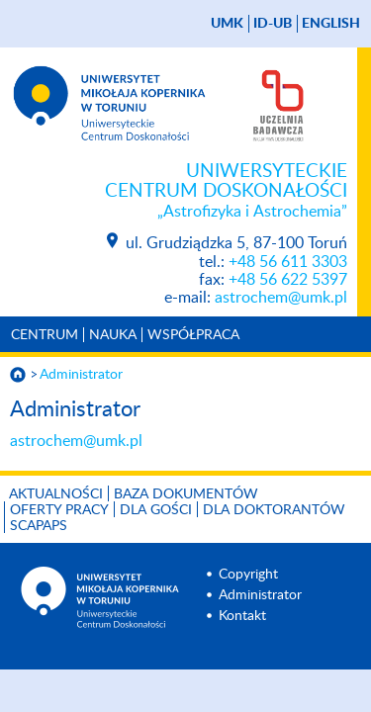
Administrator (81, 375)
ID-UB (272, 24)
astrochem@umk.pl (281, 298)
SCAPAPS (38, 526)
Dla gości (156, 510)
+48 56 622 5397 (288, 280)
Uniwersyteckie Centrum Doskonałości (173, 192)
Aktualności (56, 494)
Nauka (113, 335)
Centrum (44, 335)
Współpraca (193, 335)
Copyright (248, 574)
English (331, 24)
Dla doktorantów (274, 510)
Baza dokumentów (186, 494)
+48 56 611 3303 (288, 262)
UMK (227, 24)
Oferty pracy (59, 510)
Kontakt (242, 616)
